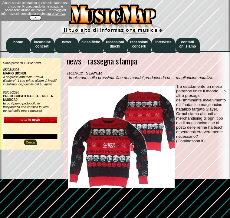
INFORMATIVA (56, 13)
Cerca (30, 142)
